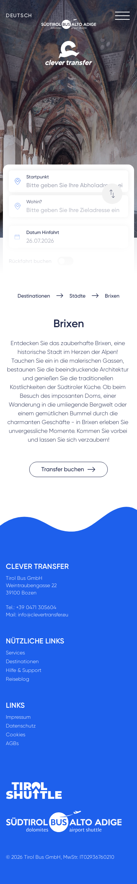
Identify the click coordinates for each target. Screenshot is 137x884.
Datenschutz (21, 726)
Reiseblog (17, 679)
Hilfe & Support (23, 670)
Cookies (15, 734)
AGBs (12, 743)
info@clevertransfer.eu (43, 614)
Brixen (112, 296)
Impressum (18, 717)
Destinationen (34, 296)
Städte (77, 296)
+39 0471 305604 (36, 607)
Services (15, 653)
